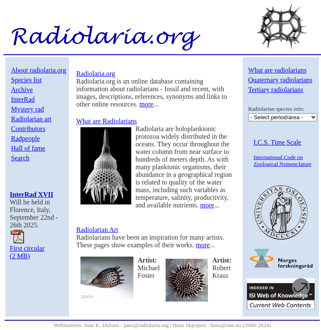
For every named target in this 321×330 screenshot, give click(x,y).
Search (20, 158)
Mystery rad (27, 109)
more (146, 104)
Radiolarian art (31, 119)
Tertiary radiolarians (275, 89)
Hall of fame (28, 148)
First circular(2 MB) (27, 249)
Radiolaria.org (95, 73)
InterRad (23, 99)
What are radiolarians (277, 70)
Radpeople (25, 138)
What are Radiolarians (106, 121)
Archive (22, 89)
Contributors (28, 128)
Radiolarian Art (97, 229)
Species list (26, 80)
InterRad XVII (31, 194)
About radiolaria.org (38, 70)
